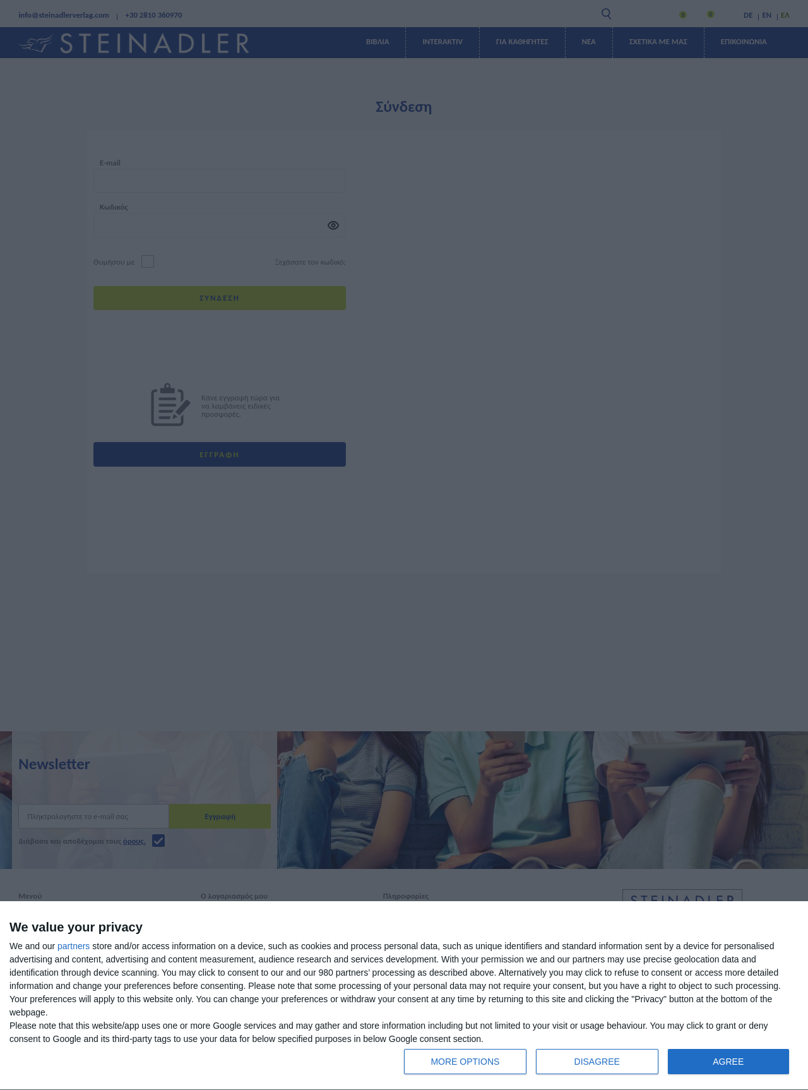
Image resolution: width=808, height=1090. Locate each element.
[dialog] (404, 996)
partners (73, 946)
